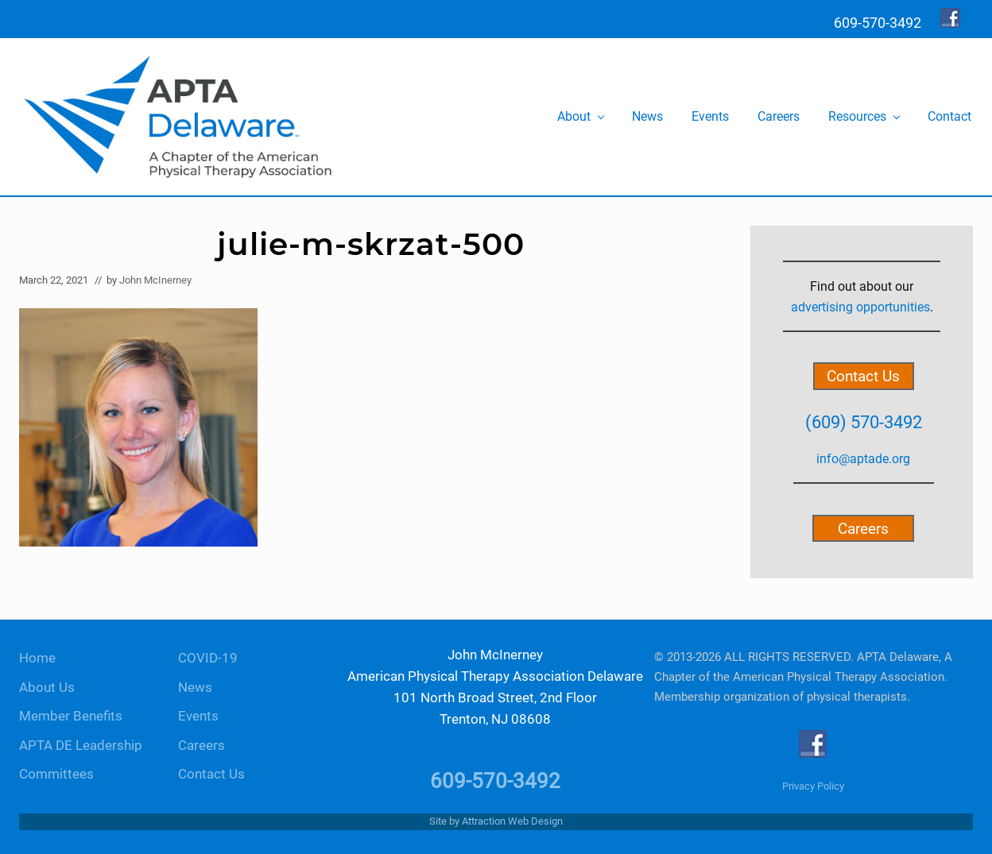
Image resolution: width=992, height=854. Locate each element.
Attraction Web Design (512, 821)
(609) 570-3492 (863, 422)
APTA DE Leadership (80, 745)
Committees (56, 774)
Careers (863, 528)
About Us (47, 687)
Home (37, 658)
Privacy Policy (813, 786)
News (195, 687)
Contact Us (863, 376)
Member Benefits (70, 716)
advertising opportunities (860, 307)
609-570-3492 (495, 781)
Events (198, 716)
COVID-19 (208, 658)
